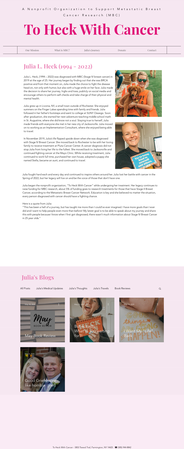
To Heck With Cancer (92, 28)
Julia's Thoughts (78, 288)
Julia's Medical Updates (49, 288)
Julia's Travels (101, 288)
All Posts (25, 288)
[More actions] (60, 304)
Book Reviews (122, 288)
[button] (159, 288)
